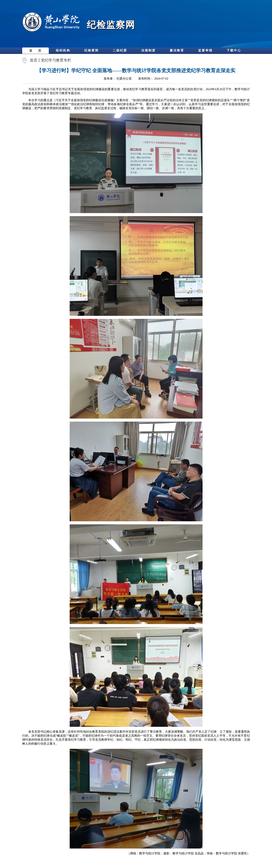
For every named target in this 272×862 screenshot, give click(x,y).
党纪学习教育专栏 (56, 60)
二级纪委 (120, 50)
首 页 (35, 50)
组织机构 (63, 50)
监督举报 (205, 50)
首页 (33, 60)
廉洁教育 (177, 50)
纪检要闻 (91, 50)
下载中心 (234, 50)
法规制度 (148, 50)
